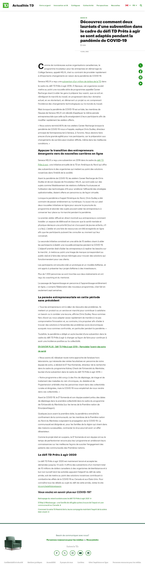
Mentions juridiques (34, 562)
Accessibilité (51, 562)
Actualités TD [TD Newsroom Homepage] (23, 5)
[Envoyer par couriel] (141, 84)
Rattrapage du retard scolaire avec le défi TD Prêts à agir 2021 (65, 498)
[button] (128, 5)
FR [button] (134, 5)
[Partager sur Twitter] (141, 65)
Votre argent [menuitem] (45, 5)
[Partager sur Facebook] (141, 71)
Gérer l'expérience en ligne (98, 562)
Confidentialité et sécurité (13, 562)
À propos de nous (66, 562)
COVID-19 (83, 18)
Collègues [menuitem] (75, 5)
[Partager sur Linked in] (141, 77)
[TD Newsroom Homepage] (6, 7)
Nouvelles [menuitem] (115, 5)
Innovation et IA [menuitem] (61, 5)
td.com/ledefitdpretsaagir (49, 486)
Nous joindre (92, 540)
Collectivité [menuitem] (88, 5)
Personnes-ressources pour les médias (65, 540)
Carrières (80, 562)
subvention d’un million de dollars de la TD (81, 81)
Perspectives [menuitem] (102, 5)
